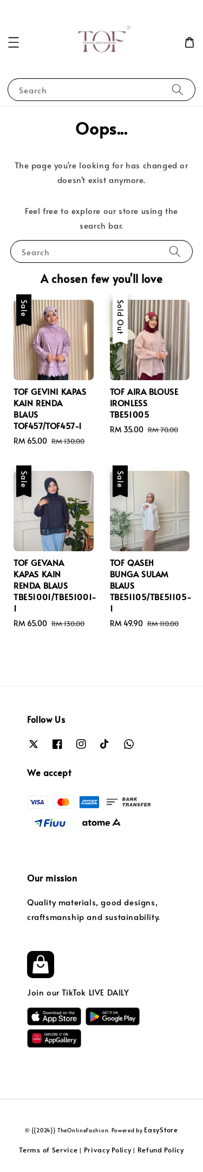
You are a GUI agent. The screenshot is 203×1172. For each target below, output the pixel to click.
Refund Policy (160, 1150)
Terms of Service (48, 1150)
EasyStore (161, 1130)
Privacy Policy (108, 1150)
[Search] (177, 89)
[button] (13, 42)
